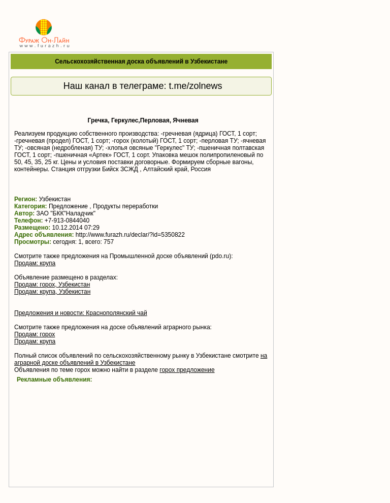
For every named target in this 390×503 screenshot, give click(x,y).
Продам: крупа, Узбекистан (52, 291)
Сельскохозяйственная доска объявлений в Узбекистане (141, 61)
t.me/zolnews (195, 86)
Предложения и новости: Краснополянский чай (80, 313)
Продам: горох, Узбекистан (52, 284)
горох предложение (186, 369)
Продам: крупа (34, 263)
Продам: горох (34, 334)
